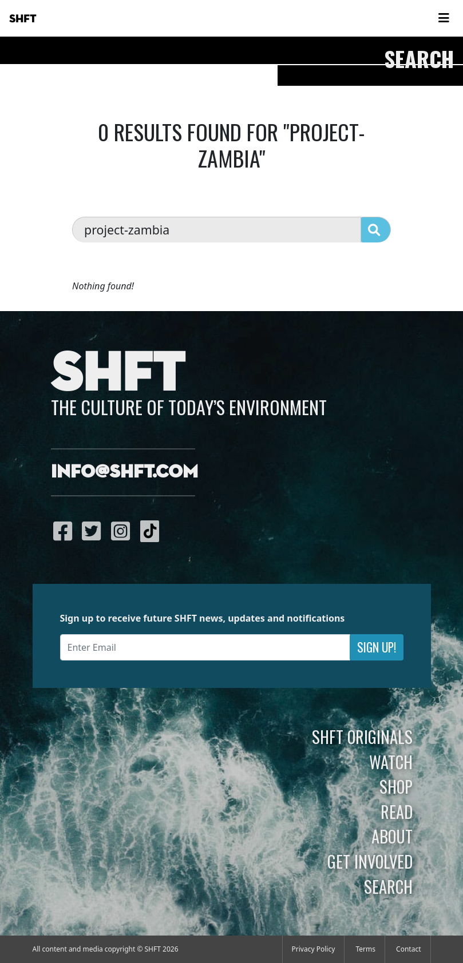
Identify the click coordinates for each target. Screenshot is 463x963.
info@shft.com (124, 472)
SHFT (23, 19)
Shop (396, 786)
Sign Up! (376, 647)
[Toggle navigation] (443, 18)
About (392, 836)
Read (397, 811)
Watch (391, 762)
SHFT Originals (362, 737)
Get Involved (370, 861)
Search (388, 886)
